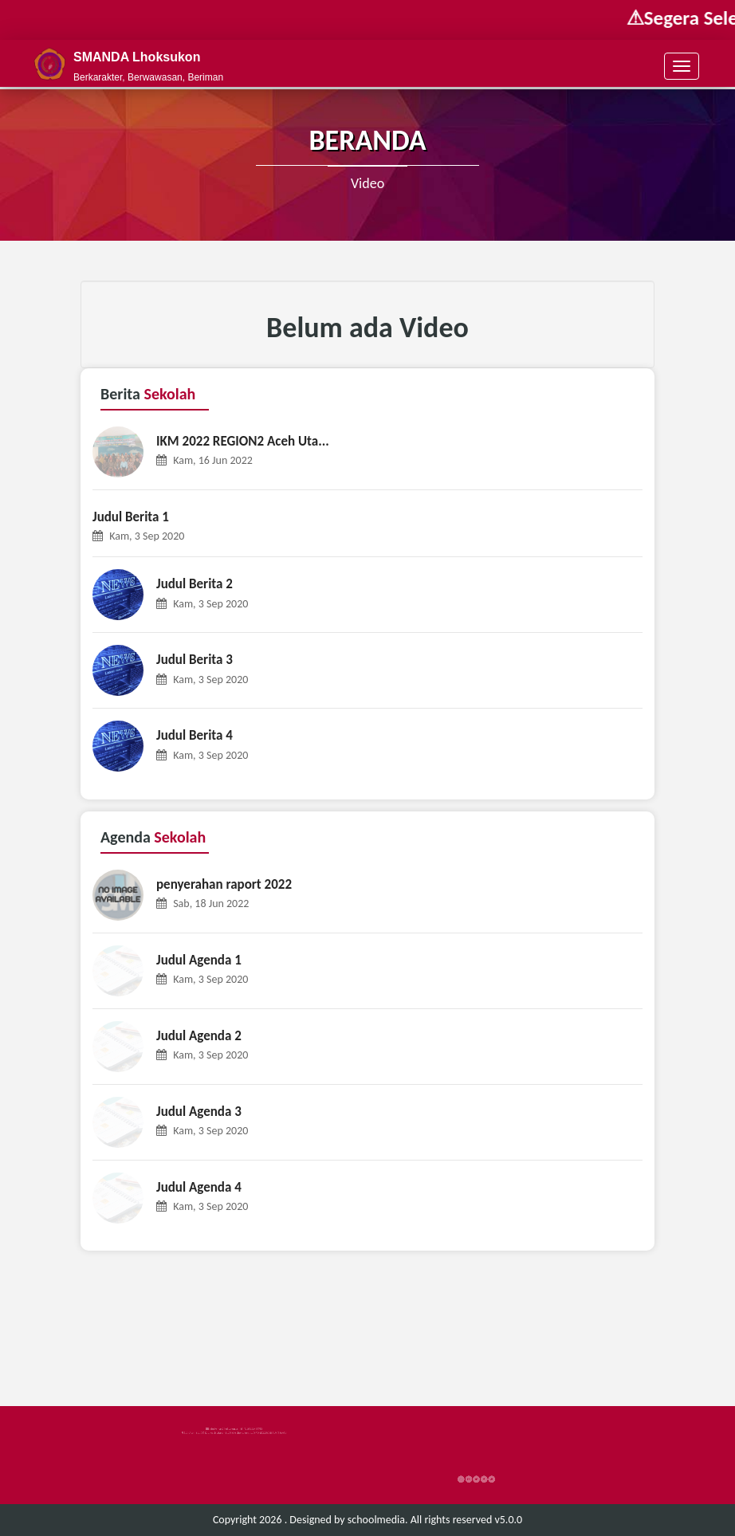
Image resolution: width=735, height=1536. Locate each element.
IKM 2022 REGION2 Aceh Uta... (242, 441)
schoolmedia (376, 1519)
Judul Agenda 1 (199, 960)
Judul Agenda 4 (199, 1187)
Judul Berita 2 (194, 584)
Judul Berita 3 (194, 659)
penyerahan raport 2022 (224, 884)
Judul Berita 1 (130, 517)
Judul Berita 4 (194, 735)
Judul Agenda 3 (199, 1111)
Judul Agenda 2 (199, 1035)
